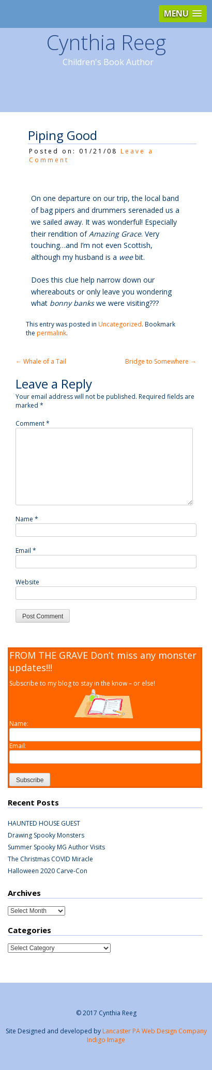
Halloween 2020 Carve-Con (47, 870)
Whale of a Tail (41, 361)
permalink (51, 333)
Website (27, 582)
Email (26, 550)
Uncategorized (120, 324)
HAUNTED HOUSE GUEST (44, 823)
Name (27, 519)
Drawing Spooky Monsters (46, 835)
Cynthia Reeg (106, 42)
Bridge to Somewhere (160, 361)
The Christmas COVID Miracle (50, 859)
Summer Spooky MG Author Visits (56, 847)
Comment (33, 423)
